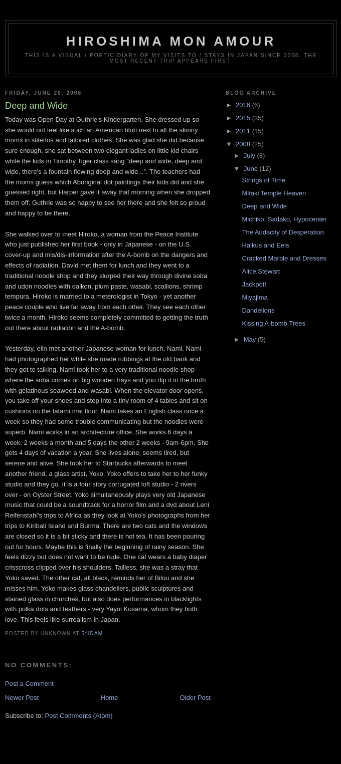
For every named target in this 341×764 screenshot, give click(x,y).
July (250, 155)
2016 (244, 105)
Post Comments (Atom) (79, 715)
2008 (244, 144)
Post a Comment (29, 683)
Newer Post (22, 697)
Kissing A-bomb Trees (273, 323)
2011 (244, 131)
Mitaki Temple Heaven (274, 193)
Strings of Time (263, 180)
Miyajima (254, 297)
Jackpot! (254, 284)
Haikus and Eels (265, 245)
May (251, 339)
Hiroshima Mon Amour (171, 41)
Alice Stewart (261, 271)
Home (109, 697)
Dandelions (258, 310)
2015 (244, 118)
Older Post (195, 697)
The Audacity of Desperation (282, 232)
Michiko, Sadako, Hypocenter (284, 219)
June (252, 168)
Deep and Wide (264, 206)
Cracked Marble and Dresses (284, 258)
